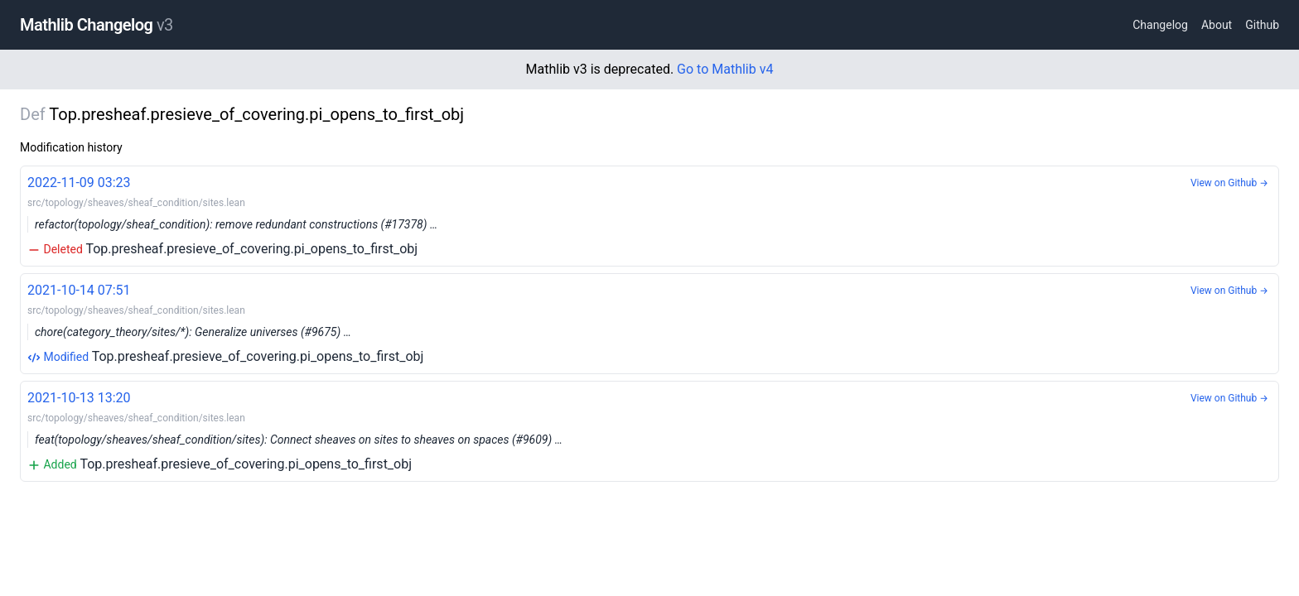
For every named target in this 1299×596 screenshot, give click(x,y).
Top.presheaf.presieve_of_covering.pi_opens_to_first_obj (649, 215)
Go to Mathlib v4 (725, 69)
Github (1262, 24)
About (1216, 24)
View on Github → (1229, 183)
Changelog (1160, 24)
